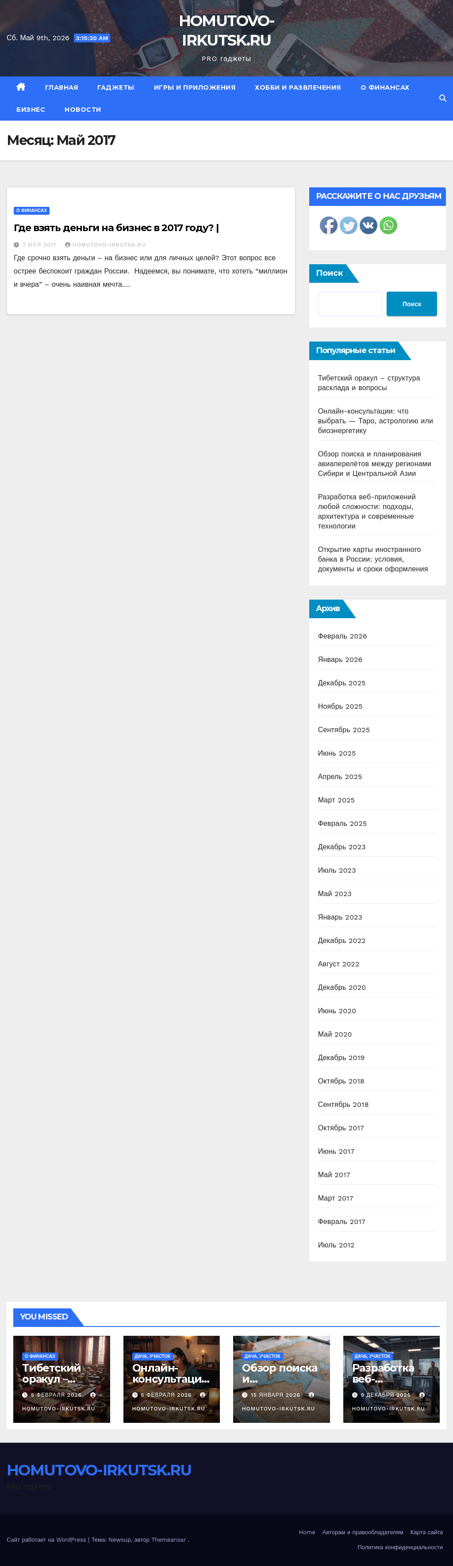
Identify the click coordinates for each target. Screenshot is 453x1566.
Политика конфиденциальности (400, 1547)
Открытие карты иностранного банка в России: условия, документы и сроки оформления (373, 559)
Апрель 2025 (340, 776)
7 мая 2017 (41, 245)
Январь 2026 (340, 659)
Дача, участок (153, 1356)
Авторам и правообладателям (362, 1532)
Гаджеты (115, 87)
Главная (61, 87)
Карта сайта (427, 1532)
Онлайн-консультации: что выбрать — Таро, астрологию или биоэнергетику (375, 421)
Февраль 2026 (342, 636)
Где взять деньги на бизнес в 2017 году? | (116, 228)
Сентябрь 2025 (344, 730)
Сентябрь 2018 (343, 1104)
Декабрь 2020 (342, 987)
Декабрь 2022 (342, 940)
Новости (83, 110)
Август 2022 (339, 964)
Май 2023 (335, 893)
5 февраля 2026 (57, 1395)
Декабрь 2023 (342, 847)
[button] (442, 98)
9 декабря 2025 (387, 1395)
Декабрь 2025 (342, 683)
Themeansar (168, 1539)
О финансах (385, 87)
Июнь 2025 (337, 753)
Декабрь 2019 (341, 1057)
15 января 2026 (277, 1395)
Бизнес (30, 110)
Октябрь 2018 (341, 1081)
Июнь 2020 (337, 1011)
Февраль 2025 (342, 823)
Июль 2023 (337, 870)
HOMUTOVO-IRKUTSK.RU (105, 245)
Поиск (329, 273)
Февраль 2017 (341, 1221)
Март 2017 (335, 1198)
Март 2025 (336, 800)
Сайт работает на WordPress (47, 1539)
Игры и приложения (195, 87)
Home (307, 1532)
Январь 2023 (340, 917)
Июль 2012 (336, 1245)
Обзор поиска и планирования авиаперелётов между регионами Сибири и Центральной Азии (374, 464)
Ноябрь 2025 (340, 706)
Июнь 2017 (336, 1151)
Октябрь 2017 (341, 1128)
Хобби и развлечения (298, 87)
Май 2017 (334, 1175)
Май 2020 (335, 1034)
